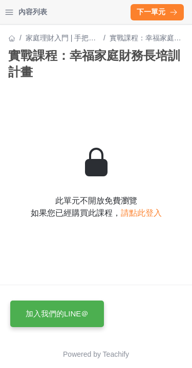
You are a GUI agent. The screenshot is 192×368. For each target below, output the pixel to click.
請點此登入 (141, 213)
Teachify (116, 354)
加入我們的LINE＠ (57, 313)
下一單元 (157, 12)
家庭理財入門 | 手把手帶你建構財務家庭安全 (61, 38)
